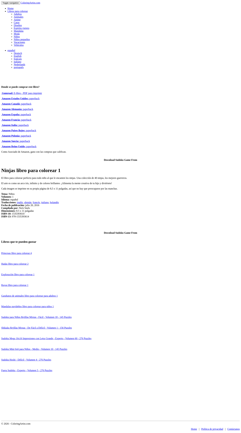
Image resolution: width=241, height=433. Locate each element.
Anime (17, 19)
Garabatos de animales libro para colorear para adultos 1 (29, 295)
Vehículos (19, 45)
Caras (16, 22)
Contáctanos (233, 429)
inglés (20, 202)
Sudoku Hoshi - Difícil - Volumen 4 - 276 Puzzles (26, 359)
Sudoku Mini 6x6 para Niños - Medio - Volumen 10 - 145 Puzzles (34, 349)
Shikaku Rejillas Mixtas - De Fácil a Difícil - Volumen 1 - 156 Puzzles (36, 327)
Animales (18, 17)
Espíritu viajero (21, 28)
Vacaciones (19, 42)
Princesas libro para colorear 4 (16, 253)
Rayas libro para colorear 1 (14, 285)
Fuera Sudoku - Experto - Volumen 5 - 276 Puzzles (26, 370)
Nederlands (19, 64)
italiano (17, 61)
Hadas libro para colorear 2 (14, 263)
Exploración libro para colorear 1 (17, 274)
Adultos (18, 14)
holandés (54, 202)
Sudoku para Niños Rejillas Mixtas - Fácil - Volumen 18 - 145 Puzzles (36, 317)
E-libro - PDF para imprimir (21, 93)
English (17, 56)
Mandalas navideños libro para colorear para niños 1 (27, 306)
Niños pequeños (22, 39)
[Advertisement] (120, 397)
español (11, 50)
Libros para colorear (18, 11)
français (18, 59)
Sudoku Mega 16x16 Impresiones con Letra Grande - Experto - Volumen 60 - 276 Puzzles (46, 338)
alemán (27, 202)
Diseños (18, 25)
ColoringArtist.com (30, 2)
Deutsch (18, 53)
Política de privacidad (212, 429)
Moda (17, 33)
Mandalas (18, 31)
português (19, 67)
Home (11, 8)
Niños (17, 36)
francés (36, 202)
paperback (20, 98)
